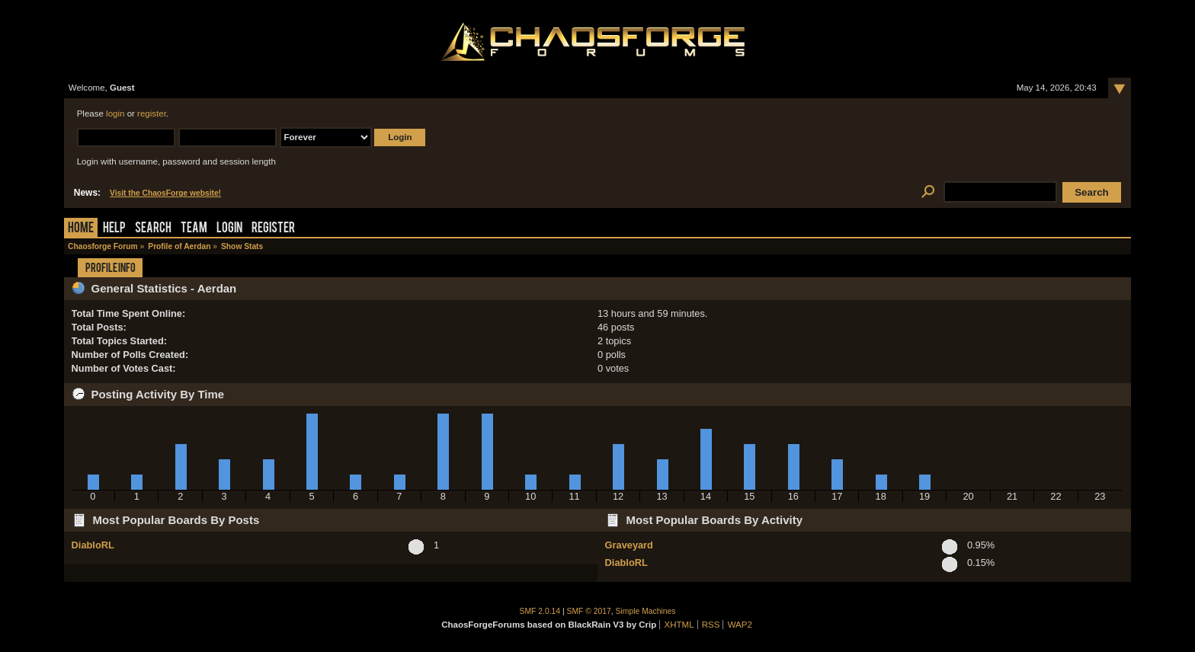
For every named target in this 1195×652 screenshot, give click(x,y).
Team (194, 229)
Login (229, 229)
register (151, 113)
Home (81, 229)
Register (273, 229)
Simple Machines (646, 611)
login (115, 113)
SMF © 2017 (589, 611)
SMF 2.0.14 (540, 611)
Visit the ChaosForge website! (165, 193)
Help (114, 229)
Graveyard (629, 545)
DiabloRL (93, 545)
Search (153, 229)
